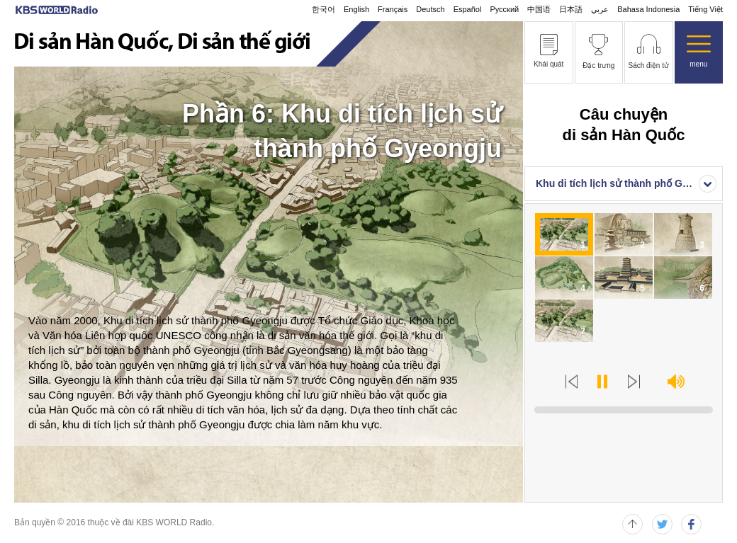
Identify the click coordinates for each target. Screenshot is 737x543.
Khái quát (548, 64)
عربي (600, 9)
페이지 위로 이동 (632, 524)
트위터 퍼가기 (662, 524)
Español (468, 9)
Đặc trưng (598, 65)
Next (634, 381)
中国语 (539, 9)
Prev (571, 381)
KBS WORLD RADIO (57, 10)
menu (698, 64)
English (356, 9)
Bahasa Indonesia (648, 9)
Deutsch (430, 9)
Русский (504, 9)
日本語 (571, 9)
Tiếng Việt (705, 9)
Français (392, 9)
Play (602, 381)
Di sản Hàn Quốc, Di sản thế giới (162, 44)
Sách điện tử (649, 65)
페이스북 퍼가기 (691, 524)
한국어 (323, 9)
